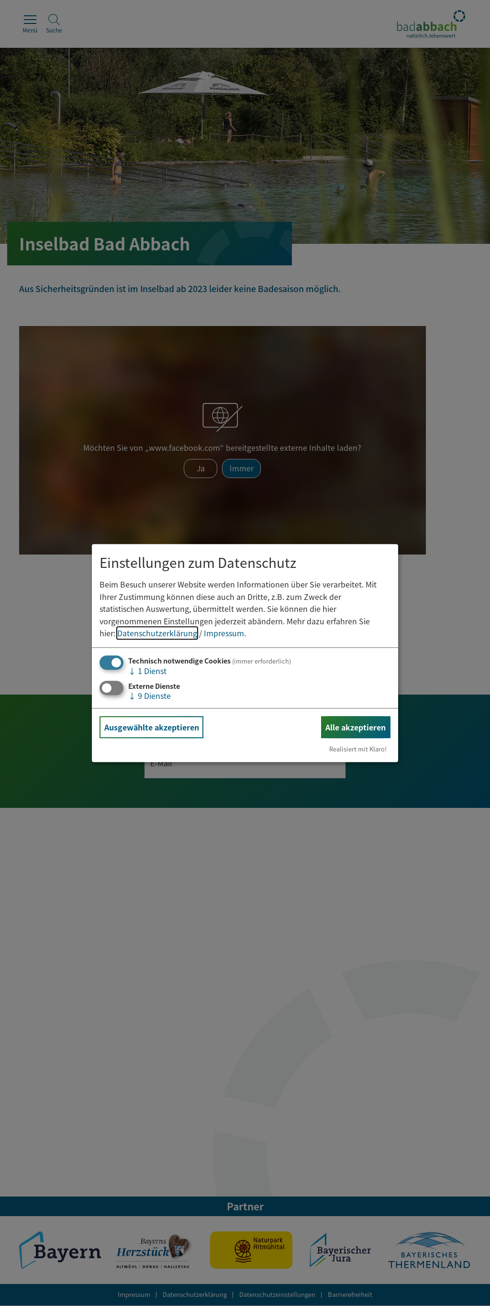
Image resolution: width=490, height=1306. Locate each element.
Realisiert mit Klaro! (358, 748)
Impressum (224, 633)
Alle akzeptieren (355, 727)
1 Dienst (147, 670)
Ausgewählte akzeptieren (151, 727)
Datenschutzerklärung (157, 633)
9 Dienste (149, 695)
